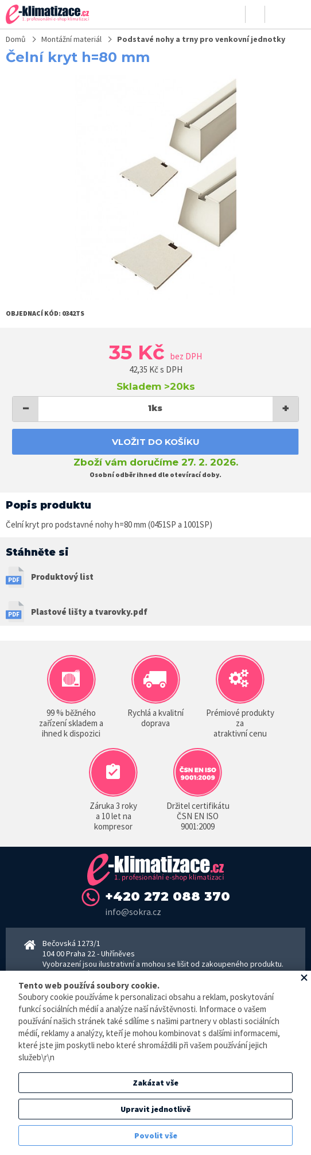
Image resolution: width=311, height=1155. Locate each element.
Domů (16, 39)
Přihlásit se (236, 14)
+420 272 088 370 (167, 896)
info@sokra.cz (133, 911)
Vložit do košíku (156, 441)
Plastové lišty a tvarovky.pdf (89, 611)
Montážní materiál (71, 39)
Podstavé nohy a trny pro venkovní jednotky (201, 39)
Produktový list (62, 576)
